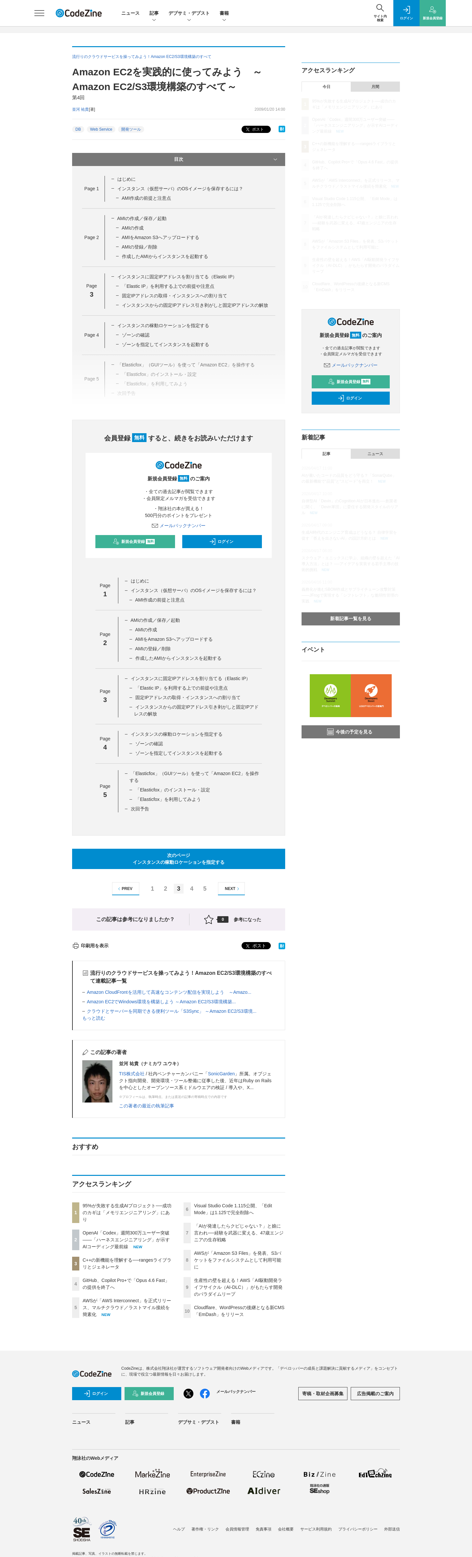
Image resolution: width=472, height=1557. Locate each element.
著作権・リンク (205, 1529)
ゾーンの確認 (135, 335)
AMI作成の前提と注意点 (146, 198)
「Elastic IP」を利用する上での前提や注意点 (168, 286)
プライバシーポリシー (358, 1529)
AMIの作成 (133, 228)
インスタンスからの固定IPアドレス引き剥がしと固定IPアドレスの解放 (195, 305)
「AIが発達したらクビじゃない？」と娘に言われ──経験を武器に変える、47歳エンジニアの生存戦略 (239, 1232)
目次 (226, 159)
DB (78, 129)
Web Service (101, 129)
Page (91, 188)
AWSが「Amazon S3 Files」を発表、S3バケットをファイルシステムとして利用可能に (237, 1260)
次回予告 (140, 808)
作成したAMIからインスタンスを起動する (165, 256)
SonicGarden (221, 1073)
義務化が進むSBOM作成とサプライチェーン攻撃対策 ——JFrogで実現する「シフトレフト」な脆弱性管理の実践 (350, 595)
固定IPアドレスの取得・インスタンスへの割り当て (174, 295)
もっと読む (93, 1018)
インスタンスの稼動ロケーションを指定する (163, 325)
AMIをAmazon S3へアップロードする (160, 237)
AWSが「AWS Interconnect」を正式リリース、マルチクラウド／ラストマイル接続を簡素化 (127, 1307)
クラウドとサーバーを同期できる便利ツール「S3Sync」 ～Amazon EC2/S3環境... (171, 1011)
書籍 (224, 13)
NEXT (233, 889)
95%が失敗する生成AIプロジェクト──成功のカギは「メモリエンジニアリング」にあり (127, 1212)
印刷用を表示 (90, 945)
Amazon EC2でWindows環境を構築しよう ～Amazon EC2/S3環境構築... (161, 1001)
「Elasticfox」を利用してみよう (168, 799)
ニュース (130, 13)
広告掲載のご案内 (375, 1393)
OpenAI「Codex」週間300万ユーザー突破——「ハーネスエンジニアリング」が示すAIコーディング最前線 (126, 1239)
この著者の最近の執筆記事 (146, 1105)
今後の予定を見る (349, 732)
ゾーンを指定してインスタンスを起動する (165, 344)
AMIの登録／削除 (139, 247)
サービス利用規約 (316, 1529)
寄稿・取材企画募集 (323, 1393)
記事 (154, 13)
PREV (124, 889)
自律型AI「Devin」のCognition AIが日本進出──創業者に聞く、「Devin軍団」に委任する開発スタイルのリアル (350, 507)
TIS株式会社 (132, 1073)
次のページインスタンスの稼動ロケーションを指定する (179, 859)
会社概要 (286, 1529)
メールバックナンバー (179, 525)
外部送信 (392, 1529)
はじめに (126, 179)
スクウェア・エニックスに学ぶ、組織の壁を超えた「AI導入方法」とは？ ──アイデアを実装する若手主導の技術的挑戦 (351, 564)
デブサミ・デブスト (189, 13)
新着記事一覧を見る (350, 618)
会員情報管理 (237, 1529)
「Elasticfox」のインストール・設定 (172, 789)
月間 (375, 86)
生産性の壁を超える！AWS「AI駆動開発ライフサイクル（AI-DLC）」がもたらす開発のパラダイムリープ (238, 1287)
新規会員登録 (134, 541)
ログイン (221, 541)
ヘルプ (179, 1529)
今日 (326, 86)
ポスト (254, 129)
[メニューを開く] (39, 13)
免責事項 (263, 1529)
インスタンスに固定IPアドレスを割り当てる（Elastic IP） (177, 276)
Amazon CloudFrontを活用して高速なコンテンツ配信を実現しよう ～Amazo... (169, 992)
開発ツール (131, 129)
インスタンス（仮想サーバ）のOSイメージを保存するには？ (180, 188)
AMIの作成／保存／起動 (142, 218)
